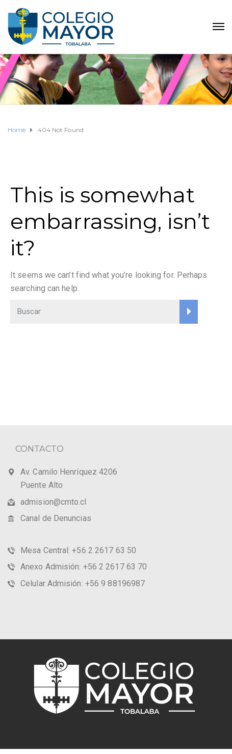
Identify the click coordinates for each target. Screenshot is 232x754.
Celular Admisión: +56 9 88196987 (82, 583)
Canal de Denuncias (55, 518)
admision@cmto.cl (53, 502)
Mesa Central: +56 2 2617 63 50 (78, 550)
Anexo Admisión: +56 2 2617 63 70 (83, 566)
